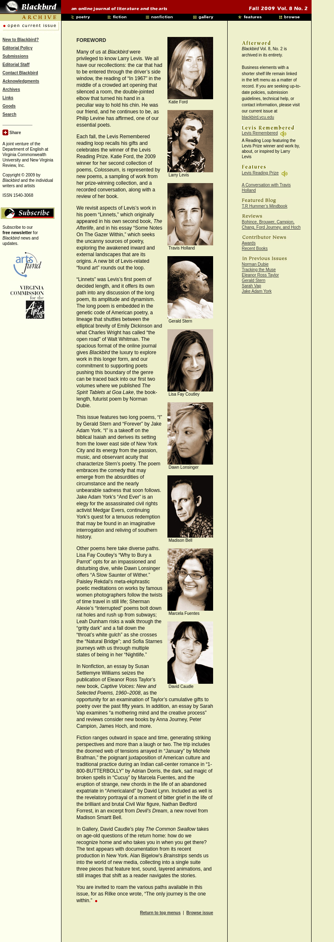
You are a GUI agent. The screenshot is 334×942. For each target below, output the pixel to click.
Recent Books (255, 248)
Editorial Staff (15, 64)
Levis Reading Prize (260, 173)
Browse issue (200, 912)
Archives (11, 89)
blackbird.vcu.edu (258, 117)
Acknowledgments (20, 81)
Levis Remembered (260, 133)
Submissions (15, 56)
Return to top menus (160, 912)
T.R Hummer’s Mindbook (264, 206)
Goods (9, 106)
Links (7, 97)
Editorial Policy (17, 48)
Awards (248, 243)
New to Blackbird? (20, 39)
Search (9, 114)
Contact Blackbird (20, 73)
